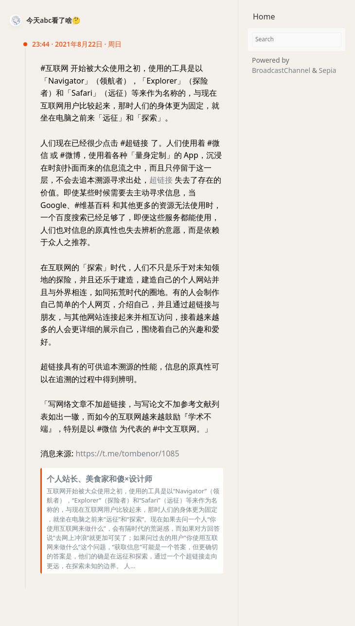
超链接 (161, 179)
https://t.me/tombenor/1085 (127, 453)
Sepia (328, 70)
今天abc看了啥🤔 (53, 20)
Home (264, 16)
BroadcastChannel (282, 70)
